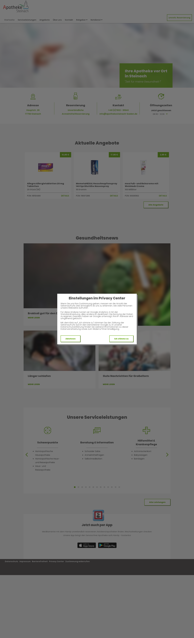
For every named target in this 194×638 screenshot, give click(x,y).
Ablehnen (70, 338)
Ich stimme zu (121, 338)
